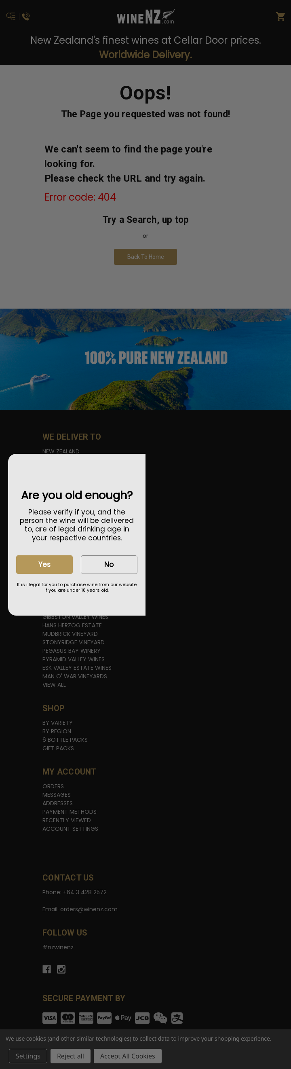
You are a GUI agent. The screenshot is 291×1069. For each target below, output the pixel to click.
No (109, 564)
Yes (44, 564)
